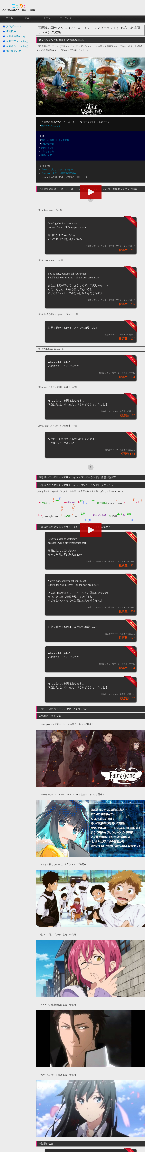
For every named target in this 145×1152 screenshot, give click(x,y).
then (40, 515)
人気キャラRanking (17, 46)
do (79, 502)
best (57, 500)
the (141, 500)
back (54, 499)
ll (87, 503)
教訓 (114, 516)
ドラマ (47, 18)
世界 (82, 513)
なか (77, 516)
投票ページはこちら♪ (51, 125)
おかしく (61, 509)
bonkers (59, 500)
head (83, 502)
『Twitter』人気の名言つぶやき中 (57, 169)
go (81, 500)
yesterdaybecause (50, 516)
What (44, 503)
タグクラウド (47, 147)
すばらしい (73, 508)
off (98, 503)
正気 (119, 513)
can (65, 502)
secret (126, 502)
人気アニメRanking (17, 41)
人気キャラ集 (47, 151)
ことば (67, 516)
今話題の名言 (13, 51)
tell (137, 502)
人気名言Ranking (15, 36)
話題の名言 (46, 155)
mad (93, 500)
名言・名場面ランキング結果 (55, 140)
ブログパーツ (13, 26)
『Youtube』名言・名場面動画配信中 (58, 173)
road (120, 503)
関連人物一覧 (47, 144)
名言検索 (11, 31)
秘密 (128, 513)
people (103, 503)
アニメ (28, 18)
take (133, 500)
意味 (104, 515)
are (49, 503)
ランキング (66, 18)
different (71, 502)
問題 (95, 515)
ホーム (9, 18)
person (110, 503)
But (39, 502)
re (116, 501)
